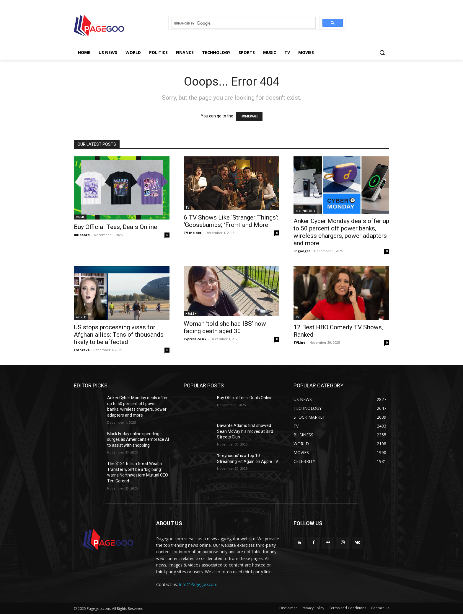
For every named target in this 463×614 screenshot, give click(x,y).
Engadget (302, 251)
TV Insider (192, 232)
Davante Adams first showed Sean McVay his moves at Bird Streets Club (245, 431)
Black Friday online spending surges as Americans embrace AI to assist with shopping (138, 439)
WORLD (81, 317)
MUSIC (80, 217)
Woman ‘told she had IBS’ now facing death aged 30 (225, 327)
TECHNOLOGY (305, 211)
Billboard (82, 234)
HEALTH (191, 314)
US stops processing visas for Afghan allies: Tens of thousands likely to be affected (119, 335)
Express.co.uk (195, 339)
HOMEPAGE (249, 116)
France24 (81, 350)
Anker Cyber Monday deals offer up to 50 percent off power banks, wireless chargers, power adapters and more (341, 232)
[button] (382, 52)
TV (187, 207)
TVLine (299, 342)
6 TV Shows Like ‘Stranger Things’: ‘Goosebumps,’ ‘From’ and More (231, 221)
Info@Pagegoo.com (198, 584)
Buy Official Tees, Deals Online (115, 226)
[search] (240, 23)
